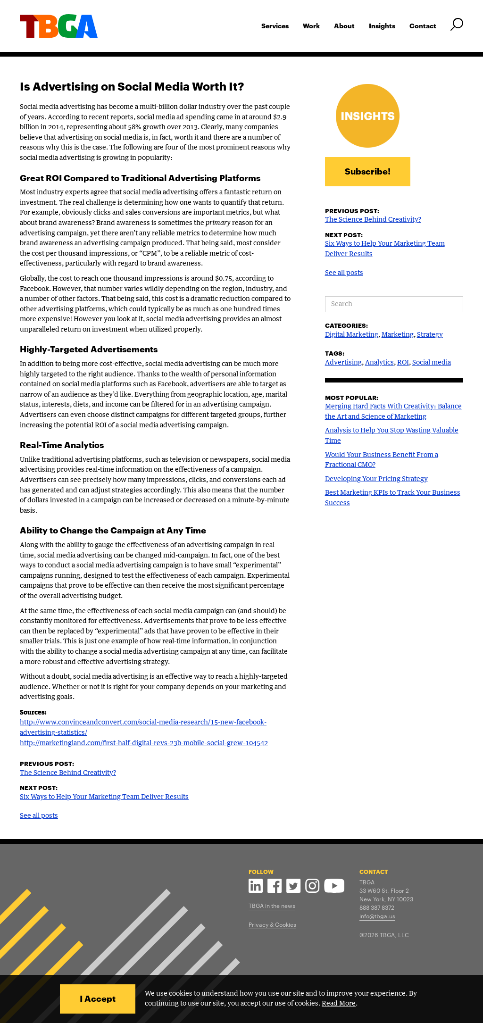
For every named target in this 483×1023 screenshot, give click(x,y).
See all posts (39, 816)
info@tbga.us (377, 915)
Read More (339, 1003)
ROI (403, 362)
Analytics (379, 362)
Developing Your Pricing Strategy (376, 479)
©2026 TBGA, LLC (384, 934)
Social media (431, 362)
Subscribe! (368, 171)
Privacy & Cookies (272, 924)
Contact (422, 26)
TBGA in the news (272, 905)
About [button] (344, 26)
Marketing (398, 335)
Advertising (343, 362)
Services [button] (275, 26)
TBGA (367, 881)
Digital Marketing (351, 335)
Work (311, 26)
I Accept (98, 998)
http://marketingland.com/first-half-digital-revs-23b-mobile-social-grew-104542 (144, 743)
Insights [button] (382, 26)
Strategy (430, 335)
